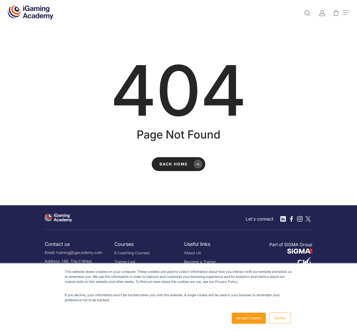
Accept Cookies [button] (249, 318)
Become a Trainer (200, 261)
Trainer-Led (124, 261)
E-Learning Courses (132, 252)
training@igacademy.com (79, 252)
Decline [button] (280, 318)
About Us (192, 252)
